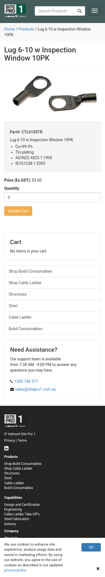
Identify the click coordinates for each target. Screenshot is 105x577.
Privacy (9, 440)
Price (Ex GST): (17, 180)
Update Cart (18, 211)
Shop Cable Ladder (25, 283)
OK (91, 547)
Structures (18, 294)
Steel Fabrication (16, 519)
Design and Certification (22, 505)
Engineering (13, 509)
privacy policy (15, 570)
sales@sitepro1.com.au (35, 389)
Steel (13, 305)
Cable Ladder (20, 317)
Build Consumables (25, 328)
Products (26, 29)
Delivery (10, 524)
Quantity (11, 188)
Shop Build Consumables (30, 271)
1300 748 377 (26, 381)
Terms (22, 440)
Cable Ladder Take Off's (21, 514)
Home (9, 29)
